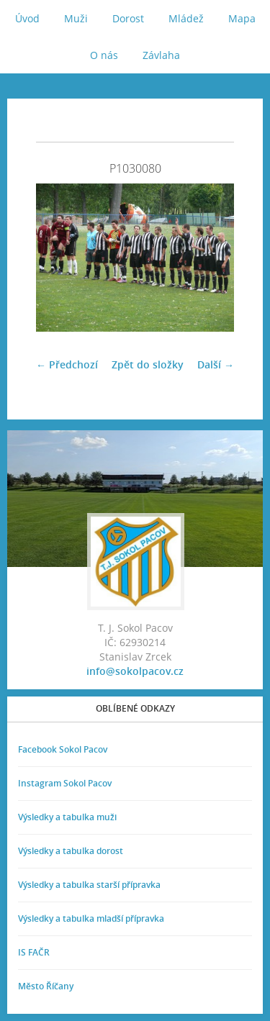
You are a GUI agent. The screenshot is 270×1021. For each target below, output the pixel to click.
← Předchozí (67, 364)
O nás (104, 55)
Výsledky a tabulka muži (67, 817)
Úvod (27, 18)
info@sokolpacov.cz (135, 671)
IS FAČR (34, 952)
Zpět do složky (148, 364)
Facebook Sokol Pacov (62, 749)
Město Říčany (45, 986)
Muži (76, 18)
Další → (215, 364)
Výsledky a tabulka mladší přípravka (91, 918)
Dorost (128, 18)
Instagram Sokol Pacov (65, 783)
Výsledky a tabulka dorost (70, 851)
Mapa (242, 18)
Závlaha (161, 55)
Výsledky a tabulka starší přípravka (89, 885)
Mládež (186, 18)
